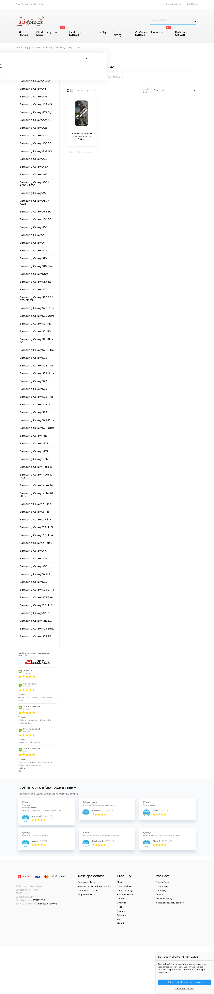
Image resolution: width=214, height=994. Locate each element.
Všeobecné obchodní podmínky (94, 886)
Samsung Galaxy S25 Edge (37, 628)
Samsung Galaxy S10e (34, 274)
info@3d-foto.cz (47, 903)
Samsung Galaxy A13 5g (35, 81)
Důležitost (175, 90)
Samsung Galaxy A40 (34, 166)
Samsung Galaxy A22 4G (36, 104)
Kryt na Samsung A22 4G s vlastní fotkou (81, 136)
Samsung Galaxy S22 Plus (36, 365)
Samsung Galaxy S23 (33, 381)
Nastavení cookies (184, 988)
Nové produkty (124, 886)
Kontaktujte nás (174, 4)
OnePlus (121, 902)
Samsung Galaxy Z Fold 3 (36, 527)
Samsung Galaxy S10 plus (36, 266)
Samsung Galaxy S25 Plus (36, 597)
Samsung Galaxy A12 (33, 65)
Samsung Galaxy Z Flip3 (35, 504)
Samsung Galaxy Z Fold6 (36, 605)
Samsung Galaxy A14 (33, 96)
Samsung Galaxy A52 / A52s (34, 202)
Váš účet (163, 876)
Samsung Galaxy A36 (33, 558)
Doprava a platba (86, 882)
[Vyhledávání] (173, 20)
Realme (121, 911)
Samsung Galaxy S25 (33, 581)
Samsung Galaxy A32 (33, 135)
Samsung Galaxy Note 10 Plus (36, 476)
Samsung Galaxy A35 (33, 158)
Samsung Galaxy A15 (33, 88)
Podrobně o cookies (88, 890)
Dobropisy (161, 890)
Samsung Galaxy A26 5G (35, 613)
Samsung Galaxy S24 (33, 412)
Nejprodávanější (125, 890)
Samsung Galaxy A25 (33, 127)
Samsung (121, 915)
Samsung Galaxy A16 (33, 550)
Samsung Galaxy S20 (33, 289)
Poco (119, 907)
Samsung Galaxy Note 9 (35, 459)
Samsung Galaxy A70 (33, 235)
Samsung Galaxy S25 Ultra (37, 589)
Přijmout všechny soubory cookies (184, 982)
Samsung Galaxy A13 (33, 73)
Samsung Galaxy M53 (34, 451)
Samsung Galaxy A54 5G (36, 219)
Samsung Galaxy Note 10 (36, 466)
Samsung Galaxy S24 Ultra (37, 428)
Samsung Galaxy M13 (34, 435)
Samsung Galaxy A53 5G (35, 211)
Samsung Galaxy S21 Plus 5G (36, 341)
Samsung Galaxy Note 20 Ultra (36, 495)
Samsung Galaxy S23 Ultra (37, 404)
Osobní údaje (162, 882)
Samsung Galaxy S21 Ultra (37, 350)
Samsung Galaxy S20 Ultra (37, 315)
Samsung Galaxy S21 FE (35, 323)
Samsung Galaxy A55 (33, 227)
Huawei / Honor (125, 894)
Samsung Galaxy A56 (33, 566)
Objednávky (162, 886)
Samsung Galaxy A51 (33, 193)
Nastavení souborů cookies (170, 902)
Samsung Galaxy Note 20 (36, 485)
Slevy (119, 882)
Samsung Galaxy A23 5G (35, 120)
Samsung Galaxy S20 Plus (37, 308)
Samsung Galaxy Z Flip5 (35, 519)
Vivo (119, 919)
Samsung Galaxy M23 (34, 443)
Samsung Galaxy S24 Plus (37, 420)
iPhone (120, 898)
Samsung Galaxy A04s (34, 57)
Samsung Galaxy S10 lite (36, 281)
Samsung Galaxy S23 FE (35, 389)
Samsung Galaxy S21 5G (35, 331)
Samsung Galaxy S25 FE (35, 636)
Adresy (159, 894)
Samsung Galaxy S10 (33, 258)
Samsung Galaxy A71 (33, 242)
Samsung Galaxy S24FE (35, 574)
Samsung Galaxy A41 (33, 174)
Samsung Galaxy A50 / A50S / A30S (34, 184)
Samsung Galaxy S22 (33, 357)
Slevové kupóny (164, 898)
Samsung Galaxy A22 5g (35, 112)
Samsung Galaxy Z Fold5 (36, 543)
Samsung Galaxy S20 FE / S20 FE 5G (36, 299)
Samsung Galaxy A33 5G (35, 143)
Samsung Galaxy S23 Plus (36, 396)
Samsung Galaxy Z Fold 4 (36, 535)
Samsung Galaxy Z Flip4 (35, 511)
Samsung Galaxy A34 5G (36, 151)
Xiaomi (120, 923)
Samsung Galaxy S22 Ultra (37, 373)
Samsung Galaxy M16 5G (36, 620)
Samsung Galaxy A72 (33, 250)
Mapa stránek (85, 894)
